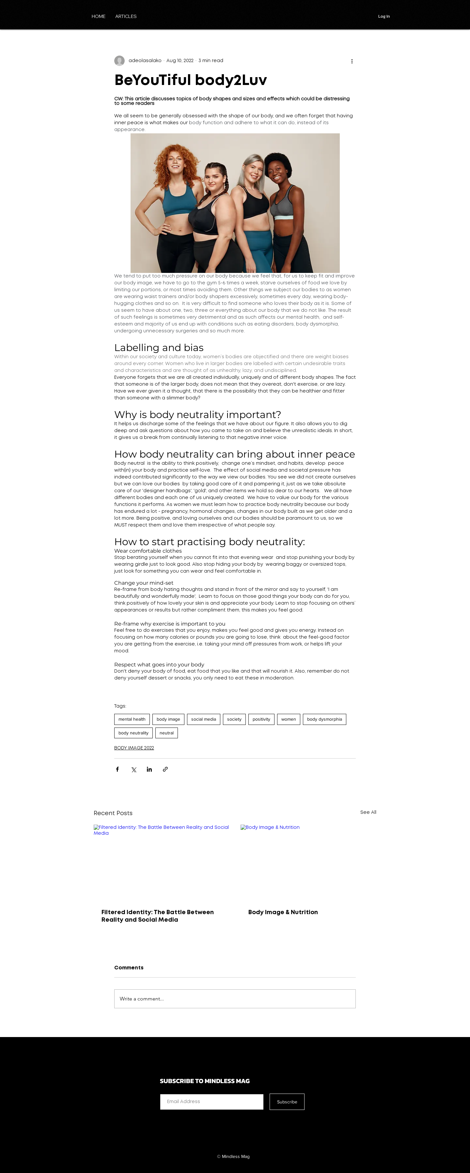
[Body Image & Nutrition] (308, 863)
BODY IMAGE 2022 (134, 748)
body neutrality (133, 732)
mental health (132, 719)
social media (203, 719)
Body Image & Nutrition (283, 912)
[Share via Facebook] (117, 769)
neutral (167, 732)
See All (368, 812)
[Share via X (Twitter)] (133, 769)
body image (168, 719)
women (288, 719)
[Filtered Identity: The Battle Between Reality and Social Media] (161, 863)
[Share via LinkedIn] (149, 769)
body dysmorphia (324, 719)
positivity (261, 719)
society (234, 719)
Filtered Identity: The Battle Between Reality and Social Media (158, 916)
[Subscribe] (287, 1102)
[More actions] (352, 61)
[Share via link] (165, 769)
